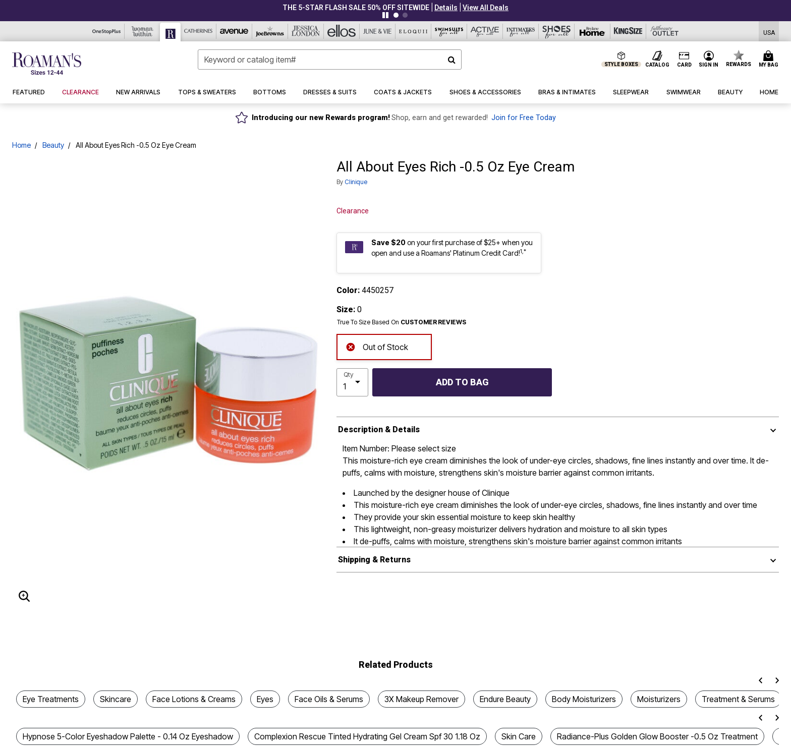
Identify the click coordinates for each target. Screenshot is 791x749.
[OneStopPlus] (107, 31)
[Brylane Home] (592, 31)
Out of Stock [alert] (377, 346)
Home (21, 145)
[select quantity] (352, 382)
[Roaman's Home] (46, 63)
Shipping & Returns (374, 559)
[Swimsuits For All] (449, 31)
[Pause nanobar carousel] (385, 15)
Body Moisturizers (584, 699)
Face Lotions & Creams (194, 699)
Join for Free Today (523, 117)
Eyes (265, 699)
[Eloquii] (413, 31)
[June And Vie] (378, 31)
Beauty (53, 145)
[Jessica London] (306, 31)
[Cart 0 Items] (770, 59)
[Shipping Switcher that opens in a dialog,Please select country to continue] (769, 31)
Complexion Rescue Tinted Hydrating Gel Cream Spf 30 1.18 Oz (367, 736)
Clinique (356, 182)
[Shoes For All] (557, 31)
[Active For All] (485, 31)
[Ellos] (342, 31)
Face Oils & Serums (329, 699)
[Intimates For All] (521, 31)
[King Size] (628, 31)
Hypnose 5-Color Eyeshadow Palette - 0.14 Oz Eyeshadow (128, 736)
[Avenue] (234, 31)
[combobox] (330, 59)
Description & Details (379, 429)
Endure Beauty (505, 699)
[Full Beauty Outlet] (664, 31)
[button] (446, 8)
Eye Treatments (51, 699)
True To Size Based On (401, 322)
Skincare (115, 699)
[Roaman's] (170, 32)
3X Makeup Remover (421, 699)
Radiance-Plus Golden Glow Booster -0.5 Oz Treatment (657, 736)
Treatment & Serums (738, 699)
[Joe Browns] (270, 31)
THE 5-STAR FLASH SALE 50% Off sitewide (355, 8)
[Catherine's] (198, 31)
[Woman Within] (142, 31)
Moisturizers (659, 699)
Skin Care (518, 736)
